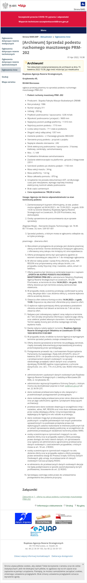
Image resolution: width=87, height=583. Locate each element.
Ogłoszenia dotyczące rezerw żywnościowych (10, 62)
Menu (43, 30)
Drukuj (69, 505)
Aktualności (46, 36)
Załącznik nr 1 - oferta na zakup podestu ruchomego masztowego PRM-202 (52, 498)
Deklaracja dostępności (62, 556)
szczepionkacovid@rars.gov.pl (53, 21)
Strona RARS (79, 9)
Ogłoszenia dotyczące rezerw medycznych (10, 41)
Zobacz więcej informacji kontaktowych (32, 556)
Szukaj (5, 76)
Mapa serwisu (8, 82)
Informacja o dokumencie (49, 505)
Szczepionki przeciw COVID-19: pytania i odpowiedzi (43, 17)
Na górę (81, 505)
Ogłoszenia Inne (9, 69)
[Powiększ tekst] (83, 4)
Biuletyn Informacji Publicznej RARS (10, 6)
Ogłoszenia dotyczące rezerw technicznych (10, 51)
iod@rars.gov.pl (72, 386)
